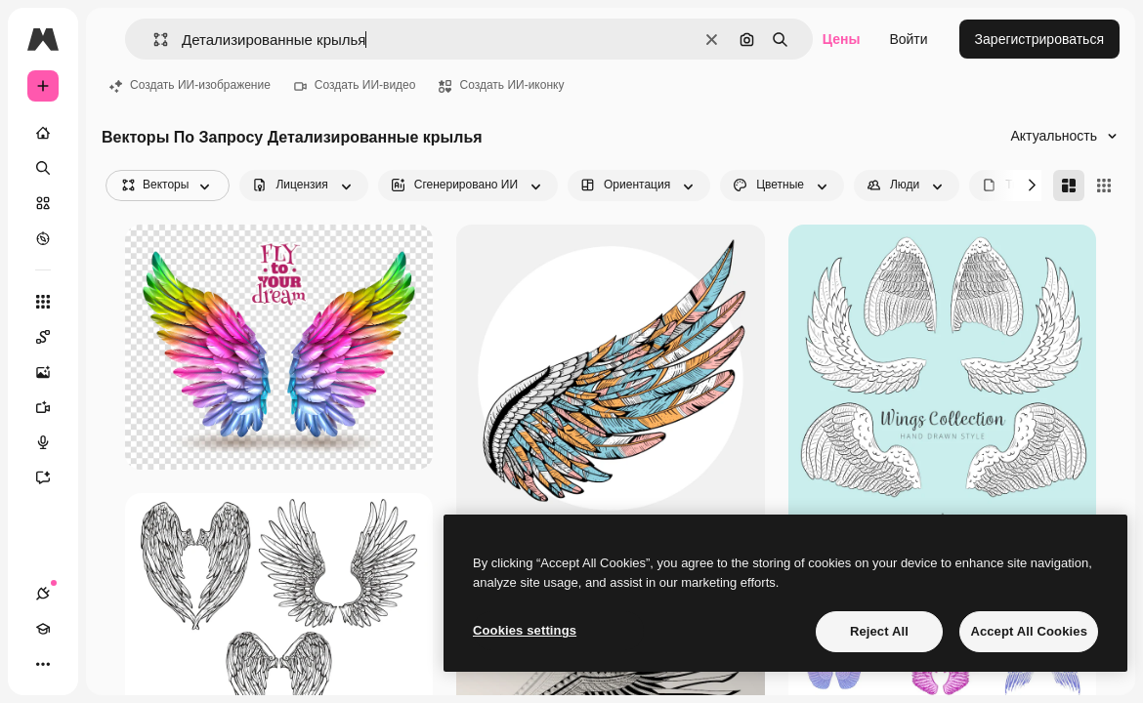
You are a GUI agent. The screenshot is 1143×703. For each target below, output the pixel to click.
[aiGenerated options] (468, 185)
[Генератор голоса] (52, 442)
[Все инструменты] (43, 301)
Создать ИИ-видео (355, 85)
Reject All (879, 631)
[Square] (1104, 185)
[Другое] (43, 664)
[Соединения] (43, 593)
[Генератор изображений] (52, 372)
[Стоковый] (43, 203)
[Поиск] (43, 168)
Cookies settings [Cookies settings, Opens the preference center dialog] (524, 630)
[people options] (906, 185)
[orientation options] (639, 185)
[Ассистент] (52, 477)
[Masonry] (1068, 185)
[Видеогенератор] (52, 407)
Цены (842, 39)
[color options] (782, 185)
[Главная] (43, 132)
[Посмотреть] (43, 238)
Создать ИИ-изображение (190, 85)
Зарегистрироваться (1039, 39)
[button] (153, 39)
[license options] (303, 185)
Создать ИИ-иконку (501, 85)
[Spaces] (52, 336)
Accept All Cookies (1028, 631)
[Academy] (43, 628)
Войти (908, 39)
